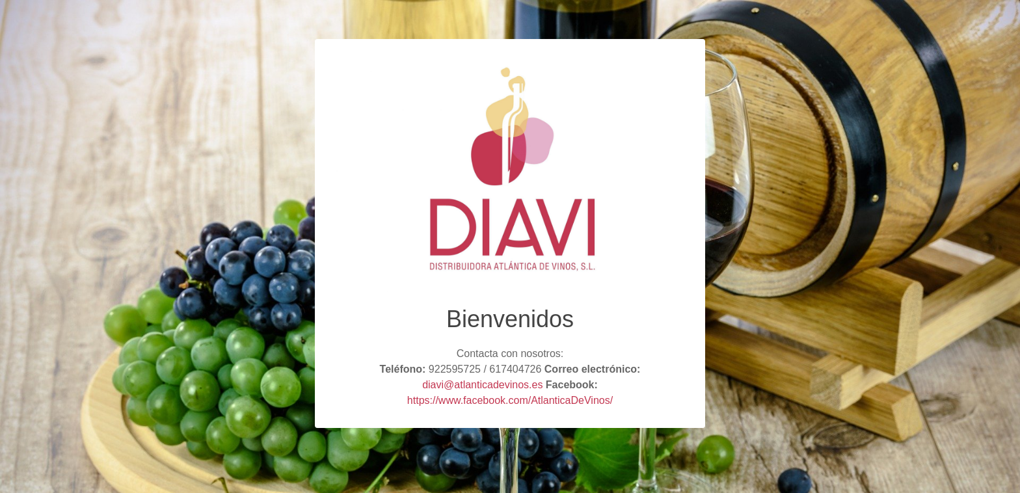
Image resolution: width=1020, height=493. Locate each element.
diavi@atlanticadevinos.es (482, 384)
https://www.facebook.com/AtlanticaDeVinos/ (510, 400)
